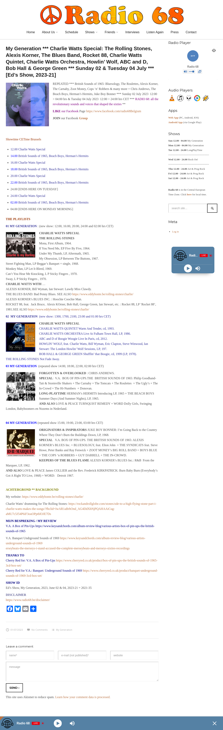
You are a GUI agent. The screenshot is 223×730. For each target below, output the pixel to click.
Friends (110, 32)
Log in (175, 231)
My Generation (64, 629)
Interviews (132, 32)
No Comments (37, 629)
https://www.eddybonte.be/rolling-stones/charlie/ (103, 294)
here (189, 194)
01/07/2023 (14, 629)
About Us (48, 32)
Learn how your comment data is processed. (82, 697)
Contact (191, 32)
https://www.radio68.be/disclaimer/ (28, 600)
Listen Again (154, 32)
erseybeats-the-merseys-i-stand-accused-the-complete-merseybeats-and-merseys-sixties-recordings (68, 548)
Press (175, 32)
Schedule (71, 32)
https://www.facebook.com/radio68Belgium (113, 111)
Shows (90, 32)
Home (31, 32)
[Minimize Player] (214, 723)
